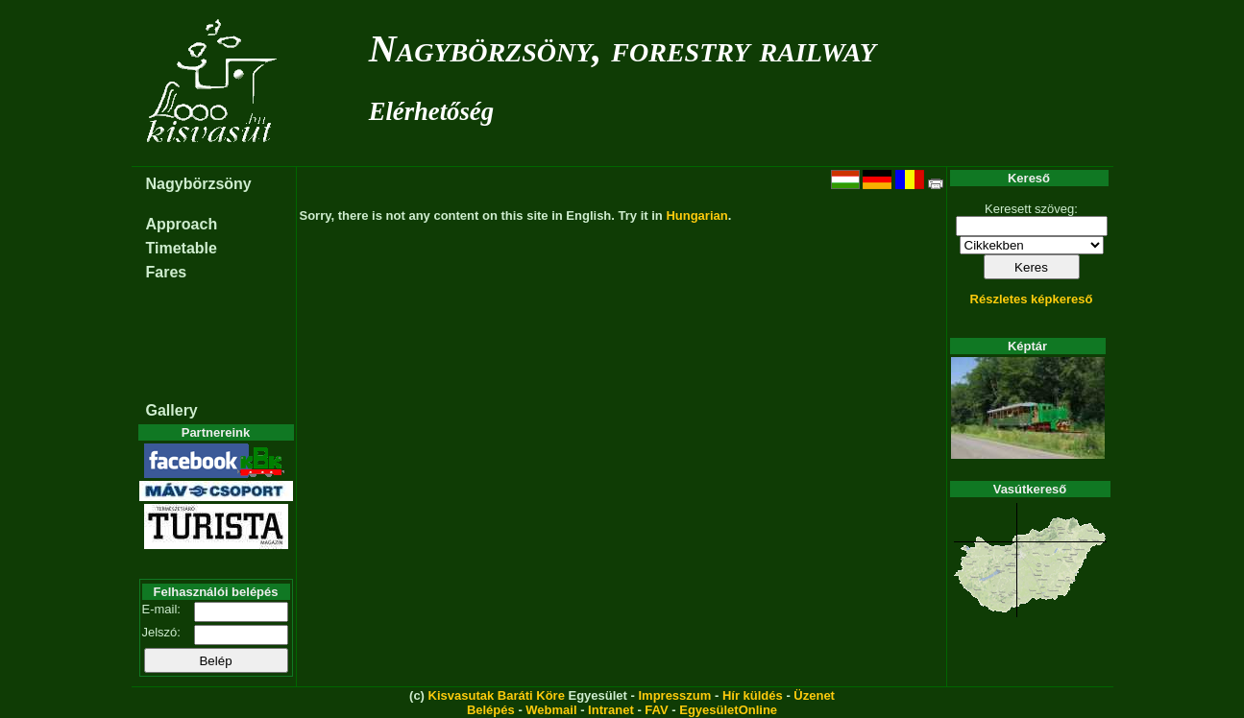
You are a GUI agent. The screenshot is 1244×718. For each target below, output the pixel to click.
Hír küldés (752, 695)
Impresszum (674, 695)
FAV (656, 710)
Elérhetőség (431, 111)
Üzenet (814, 695)
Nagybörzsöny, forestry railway (622, 48)
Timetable (181, 248)
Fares (166, 272)
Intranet (611, 710)
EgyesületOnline (728, 710)
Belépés (491, 710)
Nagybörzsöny (199, 184)
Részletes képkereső (1031, 299)
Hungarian (696, 215)
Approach (182, 224)
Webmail (550, 710)
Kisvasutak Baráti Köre (496, 695)
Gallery (172, 410)
